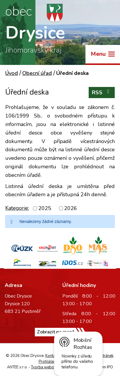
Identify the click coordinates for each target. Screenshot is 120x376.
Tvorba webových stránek (53, 367)
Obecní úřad (37, 73)
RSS (102, 92)
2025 (44, 208)
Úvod (11, 73)
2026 (70, 208)
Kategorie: (17, 208)
